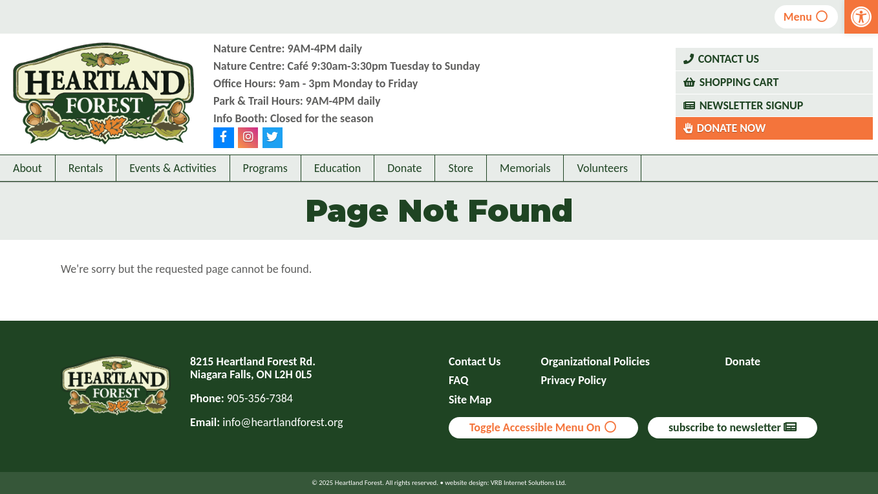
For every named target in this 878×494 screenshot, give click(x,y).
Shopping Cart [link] (739, 82)
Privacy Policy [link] (574, 380)
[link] (861, 17)
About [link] (27, 168)
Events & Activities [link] (172, 168)
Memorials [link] (525, 168)
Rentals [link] (86, 168)
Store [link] (460, 168)
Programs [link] (265, 168)
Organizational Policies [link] (595, 362)
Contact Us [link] (728, 59)
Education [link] (337, 168)
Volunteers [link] (602, 168)
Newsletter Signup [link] (752, 105)
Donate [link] (404, 168)
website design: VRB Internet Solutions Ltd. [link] (505, 482)
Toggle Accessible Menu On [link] (543, 427)
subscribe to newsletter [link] (733, 427)
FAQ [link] (458, 380)
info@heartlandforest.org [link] (282, 422)
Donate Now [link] (731, 128)
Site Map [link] (470, 400)
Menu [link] (807, 17)
